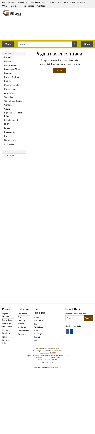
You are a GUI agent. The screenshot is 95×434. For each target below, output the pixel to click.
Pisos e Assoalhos (12, 85)
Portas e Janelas (11, 89)
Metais (7, 81)
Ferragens (8, 61)
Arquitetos (9, 93)
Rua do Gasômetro (38, 319)
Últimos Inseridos (6, 331)
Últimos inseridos (10, 5)
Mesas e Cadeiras (12, 77)
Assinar (88, 318)
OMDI (54, 353)
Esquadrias (9, 57)
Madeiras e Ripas (12, 69)
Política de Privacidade (74, 2)
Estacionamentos (12, 120)
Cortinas (8, 104)
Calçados (8, 97)
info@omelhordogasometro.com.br (50, 348)
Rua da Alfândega (38, 332)
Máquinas (8, 73)
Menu (8, 44)
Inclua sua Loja (6, 341)
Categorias (9, 54)
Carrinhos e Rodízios (13, 101)
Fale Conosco (7, 337)
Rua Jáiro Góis (37, 338)
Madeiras (22, 327)
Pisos (20, 317)
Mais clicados (28, 5)
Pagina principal (38, 2)
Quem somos (55, 2)
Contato (41, 5)
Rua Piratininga (38, 325)
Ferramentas (10, 65)
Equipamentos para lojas (13, 114)
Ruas (87, 44)
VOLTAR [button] (59, 71)
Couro (7, 108)
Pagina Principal (5, 315)
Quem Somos (7, 320)
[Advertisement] (42, 24)
